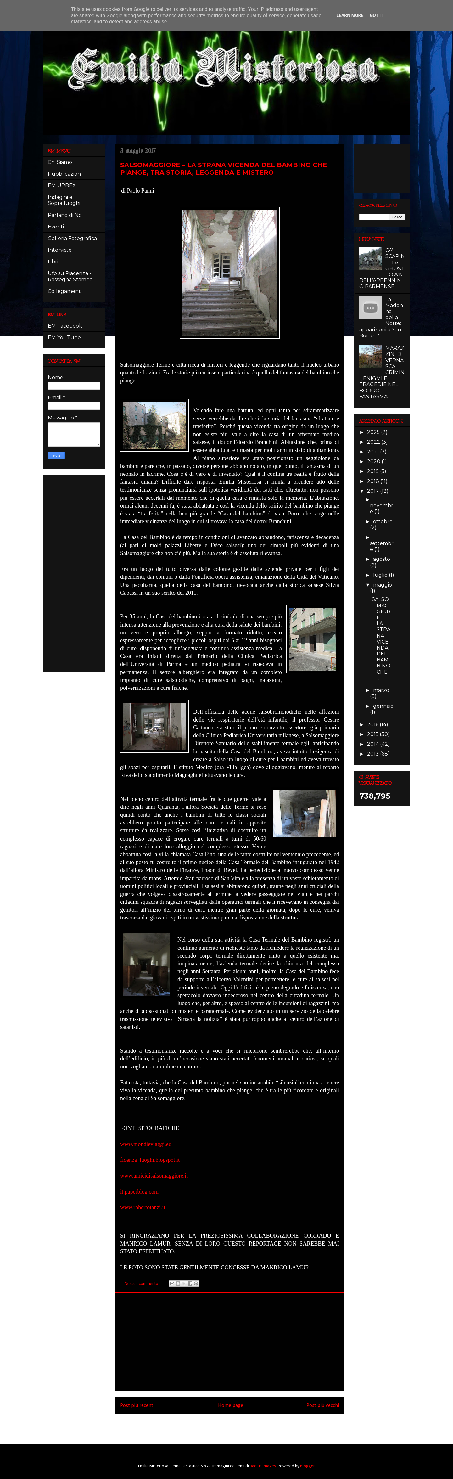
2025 (374, 432)
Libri (53, 262)
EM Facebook (65, 326)
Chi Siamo (60, 162)
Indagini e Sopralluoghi (64, 200)
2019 (373, 471)
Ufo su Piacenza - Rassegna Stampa (70, 276)
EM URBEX (62, 185)
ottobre (383, 522)
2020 (374, 461)
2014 (373, 744)
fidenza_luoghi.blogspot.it (150, 1160)
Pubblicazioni (65, 174)
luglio (381, 575)
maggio (382, 585)
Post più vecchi (322, 1405)
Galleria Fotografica (72, 238)
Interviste (60, 250)
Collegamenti (65, 291)
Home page (230, 1405)
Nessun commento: (142, 1283)
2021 (373, 452)
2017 (373, 491)
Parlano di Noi (65, 215)
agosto (381, 559)
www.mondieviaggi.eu (145, 1144)
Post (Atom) (238, 1427)
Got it (376, 15)
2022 (374, 442)
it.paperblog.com (139, 1192)
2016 (373, 725)
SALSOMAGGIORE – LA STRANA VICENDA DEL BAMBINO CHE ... (381, 638)
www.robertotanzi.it (142, 1207)
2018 (373, 481)
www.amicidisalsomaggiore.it (154, 1176)
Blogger (307, 1466)
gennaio (383, 706)
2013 (373, 754)
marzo (381, 690)
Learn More (349, 15)
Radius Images (263, 1466)
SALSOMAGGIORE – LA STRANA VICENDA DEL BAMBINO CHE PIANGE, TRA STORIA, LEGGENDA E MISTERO (223, 168)
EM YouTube (64, 337)
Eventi (56, 227)
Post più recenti (137, 1405)
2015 (373, 734)
